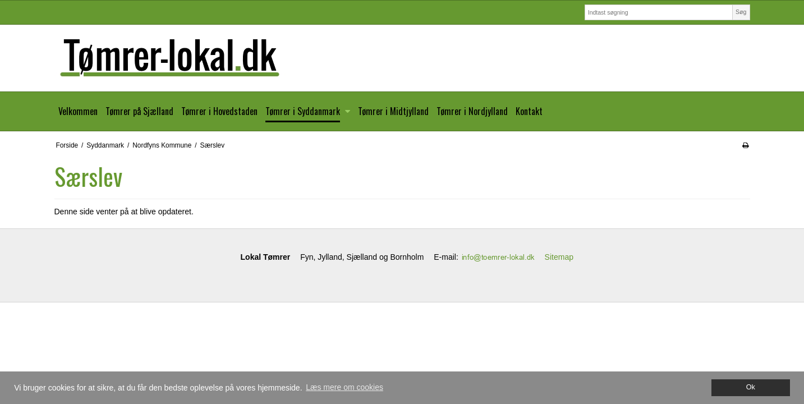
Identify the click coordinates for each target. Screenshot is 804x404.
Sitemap (559, 256)
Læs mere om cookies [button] (344, 387)
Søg (741, 11)
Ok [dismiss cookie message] (750, 387)
